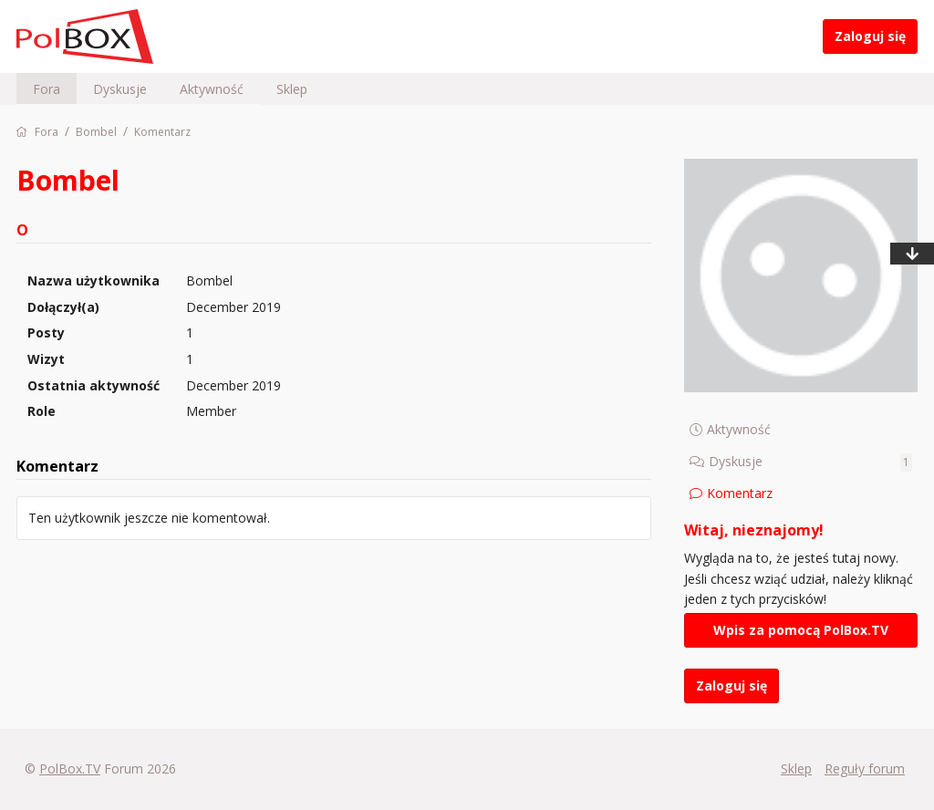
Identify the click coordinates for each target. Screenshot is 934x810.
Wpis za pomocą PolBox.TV (800, 630)
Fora (46, 89)
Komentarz (740, 493)
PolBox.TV (69, 768)
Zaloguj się (870, 36)
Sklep (291, 89)
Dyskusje (120, 89)
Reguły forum (865, 768)
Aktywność (212, 89)
